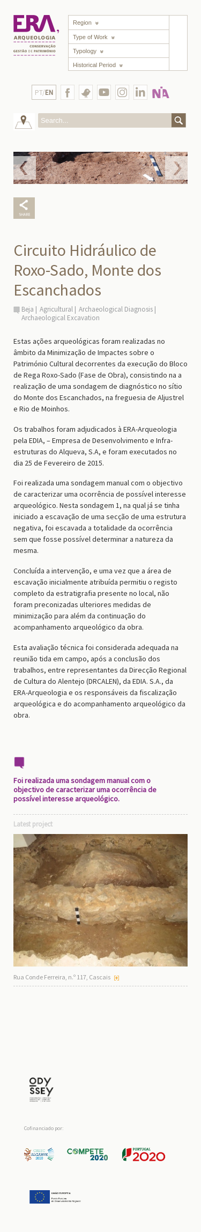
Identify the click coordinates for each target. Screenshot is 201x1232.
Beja (27, 309)
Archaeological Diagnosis (116, 309)
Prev (24, 168)
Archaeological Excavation (60, 317)
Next (176, 168)
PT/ (44, 92)
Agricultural (56, 309)
